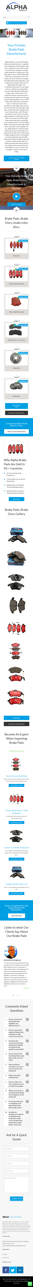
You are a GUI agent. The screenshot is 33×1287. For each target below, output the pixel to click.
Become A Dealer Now (16, 413)
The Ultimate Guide (16, 785)
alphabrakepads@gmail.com (17, 23)
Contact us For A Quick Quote (16, 158)
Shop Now (16, 499)
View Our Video (16, 204)
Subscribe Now (16, 916)
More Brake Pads (16, 406)
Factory (4, 1254)
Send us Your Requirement (16, 431)
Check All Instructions (16, 751)
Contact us (5, 1257)
